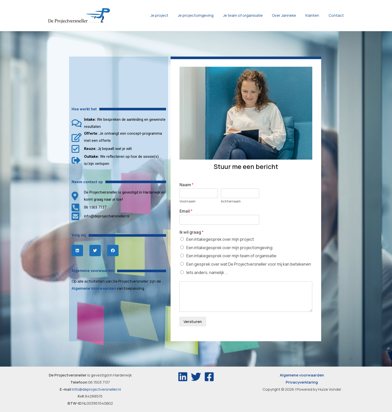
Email (185, 211)
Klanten (315, 15)
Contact (337, 15)
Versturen (193, 321)
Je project (169, 15)
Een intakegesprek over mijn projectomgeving (229, 247)
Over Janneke (288, 15)
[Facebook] (209, 377)
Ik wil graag (191, 232)
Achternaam (231, 201)
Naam (186, 184)
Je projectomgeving (203, 15)
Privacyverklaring (302, 382)
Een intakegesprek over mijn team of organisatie (231, 256)
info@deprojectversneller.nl (96, 389)
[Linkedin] (183, 377)
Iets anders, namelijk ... (207, 272)
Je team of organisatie (249, 15)
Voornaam (187, 201)
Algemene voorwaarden (302, 375)
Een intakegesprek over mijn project (220, 239)
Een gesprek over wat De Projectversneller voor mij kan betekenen (248, 264)
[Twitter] (196, 377)
